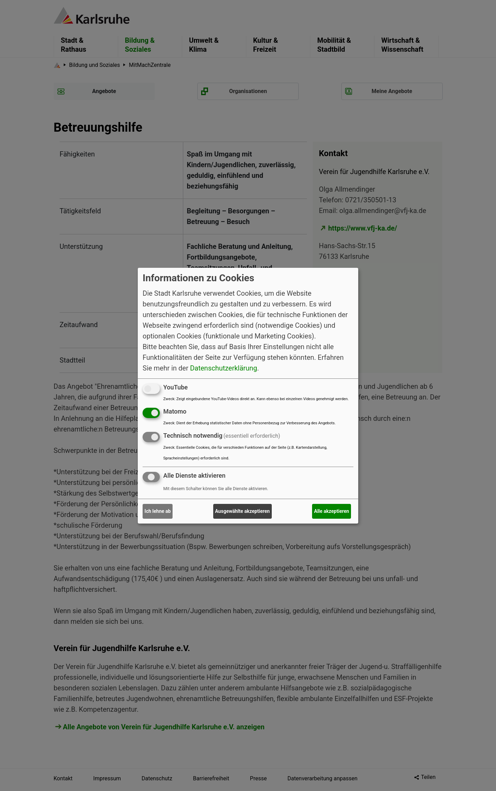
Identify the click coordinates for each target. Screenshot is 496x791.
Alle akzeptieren (331, 511)
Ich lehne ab (158, 511)
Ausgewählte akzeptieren (242, 511)
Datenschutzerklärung (223, 368)
